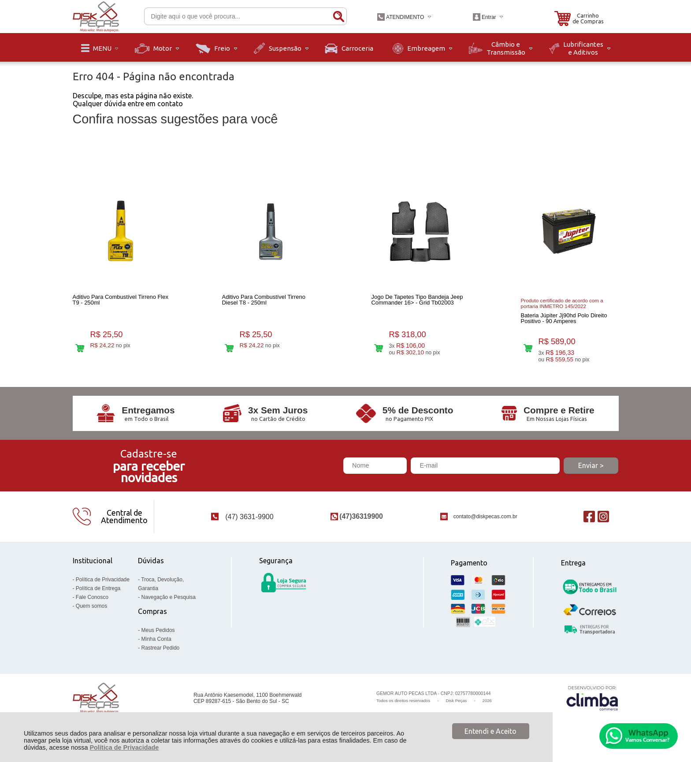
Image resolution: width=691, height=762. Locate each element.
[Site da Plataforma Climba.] (592, 703)
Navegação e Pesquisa (168, 601)
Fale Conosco (92, 601)
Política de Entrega (98, 593)
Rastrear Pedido (160, 652)
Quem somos (91, 610)
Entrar (489, 17)
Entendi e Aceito (490, 731)
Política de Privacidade (124, 747)
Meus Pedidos (158, 635)
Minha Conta (156, 643)
